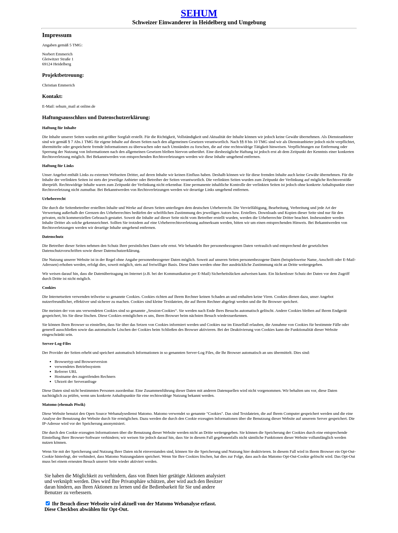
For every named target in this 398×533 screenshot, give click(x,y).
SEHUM (199, 13)
